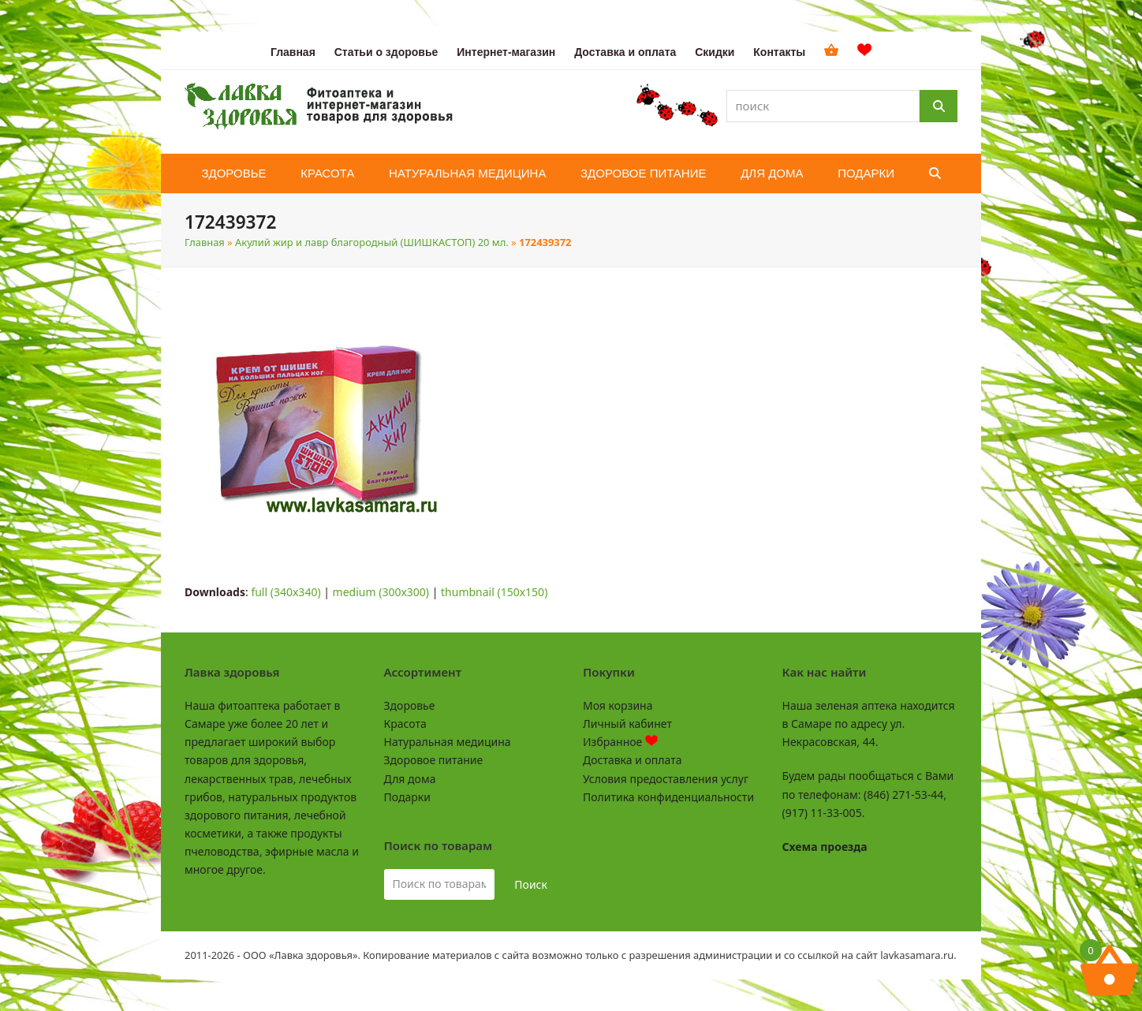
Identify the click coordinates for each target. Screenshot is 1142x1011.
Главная (205, 242)
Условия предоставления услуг (665, 778)
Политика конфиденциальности (668, 796)
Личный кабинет (627, 723)
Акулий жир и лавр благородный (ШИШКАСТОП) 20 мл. (372, 242)
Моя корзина (617, 705)
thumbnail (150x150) (494, 591)
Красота (405, 723)
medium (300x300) (381, 591)
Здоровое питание (433, 759)
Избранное (620, 741)
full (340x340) (285, 591)
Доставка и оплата (632, 759)
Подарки (407, 796)
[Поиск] (938, 106)
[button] (935, 173)
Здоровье (409, 705)
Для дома (410, 778)
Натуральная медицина (447, 741)
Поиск (530, 884)
